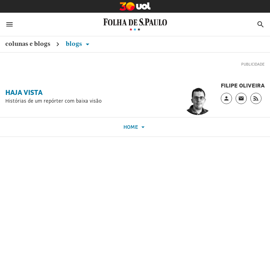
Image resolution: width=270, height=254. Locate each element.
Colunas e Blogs (27, 44)
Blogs (79, 44)
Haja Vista (24, 92)
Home (135, 127)
